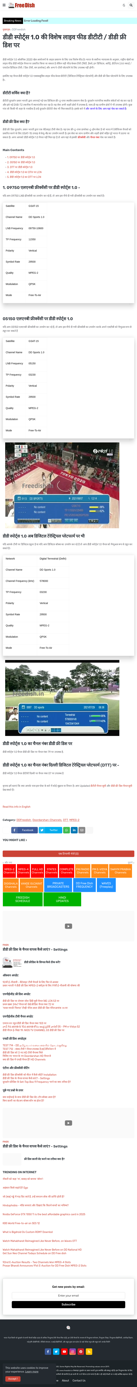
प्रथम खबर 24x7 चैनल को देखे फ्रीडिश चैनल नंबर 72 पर (28, 1004)
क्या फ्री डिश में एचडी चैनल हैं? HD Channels (24, 1059)
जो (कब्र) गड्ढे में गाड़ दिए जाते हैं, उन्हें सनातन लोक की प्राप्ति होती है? (33, 1196)
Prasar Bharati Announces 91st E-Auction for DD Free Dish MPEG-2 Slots (45, 1265)
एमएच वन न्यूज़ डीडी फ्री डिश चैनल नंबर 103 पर (24, 1023)
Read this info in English (17, 806)
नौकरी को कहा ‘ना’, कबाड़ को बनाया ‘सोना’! (23, 1179)
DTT (65, 820)
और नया (8, 862)
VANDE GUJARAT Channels (31, 885)
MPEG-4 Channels (23, 871)
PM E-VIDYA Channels (99, 871)
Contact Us (79, 1380)
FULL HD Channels (37, 871)
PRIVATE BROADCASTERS (58, 885)
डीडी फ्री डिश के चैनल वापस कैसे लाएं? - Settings (35, 949)
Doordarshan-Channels (47, 820)
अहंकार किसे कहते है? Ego (15, 1187)
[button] (4, 5)
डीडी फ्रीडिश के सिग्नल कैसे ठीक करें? (42, 962)
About (65, 1380)
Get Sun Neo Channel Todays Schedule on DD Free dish (34, 1253)
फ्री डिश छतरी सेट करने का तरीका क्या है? (44, 1159)
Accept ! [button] (13, 1378)
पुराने (130, 862)
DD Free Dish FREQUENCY (84, 885)
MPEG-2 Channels (9, 871)
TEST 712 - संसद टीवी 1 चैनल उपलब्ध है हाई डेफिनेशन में (29, 1049)
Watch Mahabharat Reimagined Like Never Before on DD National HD (42, 1249)
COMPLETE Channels (66, 871)
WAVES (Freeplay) (106, 885)
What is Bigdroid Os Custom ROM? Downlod (28, 1232)
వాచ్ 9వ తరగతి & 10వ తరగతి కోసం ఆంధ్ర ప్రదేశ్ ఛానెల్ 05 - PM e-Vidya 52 (41, 1026)
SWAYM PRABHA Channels (120, 871)
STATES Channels (51, 871)
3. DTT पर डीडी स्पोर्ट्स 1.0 (19, 167)
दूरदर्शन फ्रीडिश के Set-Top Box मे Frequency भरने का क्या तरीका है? (37, 1081)
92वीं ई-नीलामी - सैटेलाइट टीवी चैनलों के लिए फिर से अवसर (30, 982)
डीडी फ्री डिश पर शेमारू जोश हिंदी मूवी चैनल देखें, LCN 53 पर (31, 1000)
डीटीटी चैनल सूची (98, 785)
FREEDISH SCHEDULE (22, 899)
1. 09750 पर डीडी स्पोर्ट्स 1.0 (21, 157)
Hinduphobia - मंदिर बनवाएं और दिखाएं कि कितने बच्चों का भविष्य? (35, 1205)
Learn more (31, 1371)
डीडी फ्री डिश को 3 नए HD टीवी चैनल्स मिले (23, 1052)
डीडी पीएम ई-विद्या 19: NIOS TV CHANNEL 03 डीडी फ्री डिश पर (33, 1030)
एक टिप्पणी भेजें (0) (69, 853)
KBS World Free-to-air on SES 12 (21, 1223)
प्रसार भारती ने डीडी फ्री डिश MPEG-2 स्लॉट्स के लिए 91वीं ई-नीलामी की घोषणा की (41, 985)
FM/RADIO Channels (82, 871)
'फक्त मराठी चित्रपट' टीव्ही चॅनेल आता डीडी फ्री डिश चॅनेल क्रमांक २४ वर (35, 1007)
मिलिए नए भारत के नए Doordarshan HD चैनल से (27, 1056)
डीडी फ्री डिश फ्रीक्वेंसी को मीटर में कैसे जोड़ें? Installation (30, 1074)
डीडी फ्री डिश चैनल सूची (121, 785)
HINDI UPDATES (62, 899)
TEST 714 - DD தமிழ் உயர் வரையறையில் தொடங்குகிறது (35, 1045)
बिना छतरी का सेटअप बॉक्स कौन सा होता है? (23, 1100)
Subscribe (68, 1304)
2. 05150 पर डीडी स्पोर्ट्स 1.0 (21, 162)
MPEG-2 (74, 820)
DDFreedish (19, 29)
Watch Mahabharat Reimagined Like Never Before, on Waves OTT (40, 1241)
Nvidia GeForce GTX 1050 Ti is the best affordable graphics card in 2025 (44, 1214)
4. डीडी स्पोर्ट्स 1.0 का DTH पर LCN (24, 172)
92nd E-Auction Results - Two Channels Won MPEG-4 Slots (37, 1262)
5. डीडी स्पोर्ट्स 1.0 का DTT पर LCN (24, 177)
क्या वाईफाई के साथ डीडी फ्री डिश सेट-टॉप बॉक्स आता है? (29, 1097)
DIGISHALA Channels (11, 885)
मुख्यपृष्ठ (6, 29)
